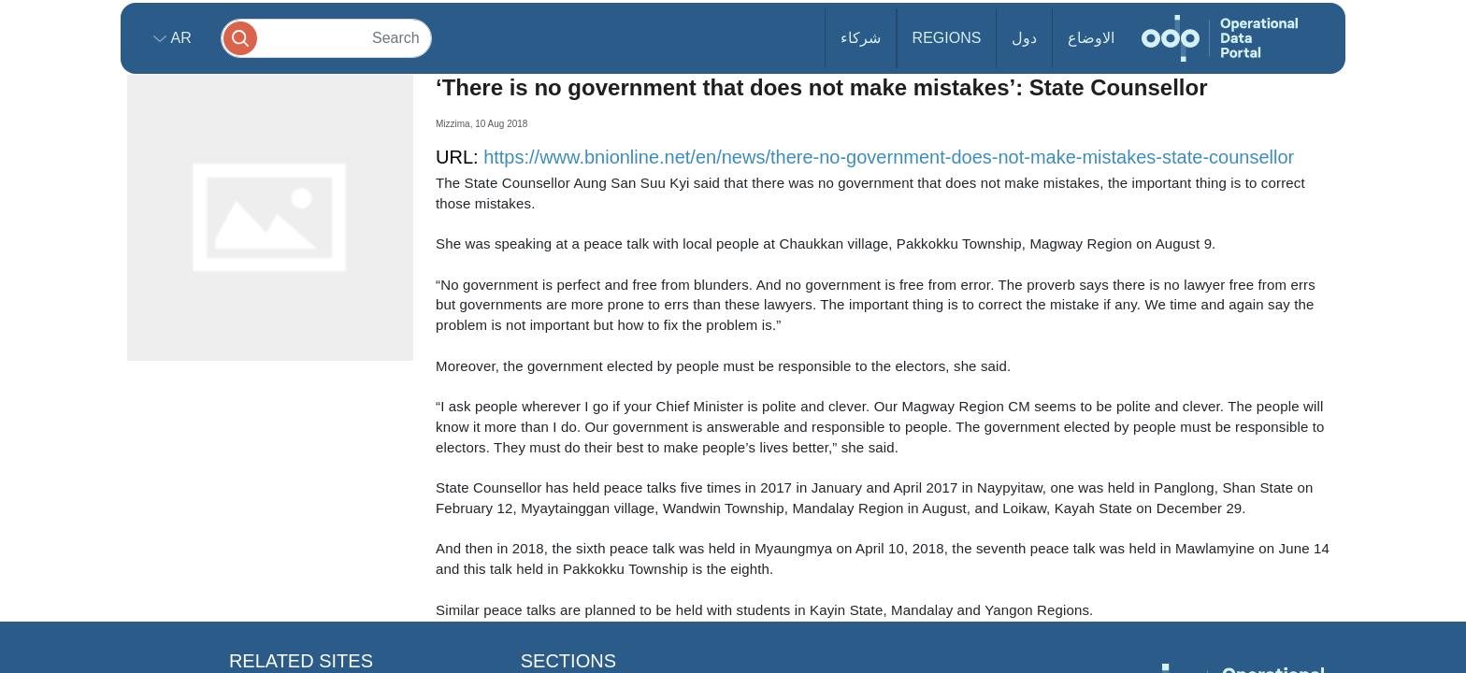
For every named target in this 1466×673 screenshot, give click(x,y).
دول (1024, 38)
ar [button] (179, 38)
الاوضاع (1091, 38)
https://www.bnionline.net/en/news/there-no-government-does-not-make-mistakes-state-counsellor (888, 157)
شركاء (861, 38)
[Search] (326, 38)
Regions (947, 38)
